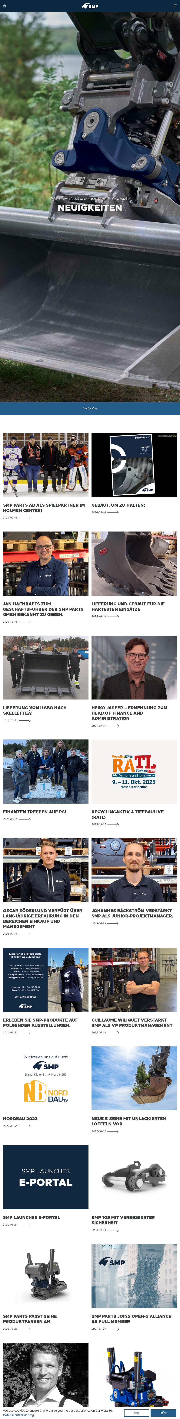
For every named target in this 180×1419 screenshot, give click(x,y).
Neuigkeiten (90, 409)
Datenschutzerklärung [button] (18, 1415)
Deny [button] (137, 1412)
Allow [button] (163, 1412)
